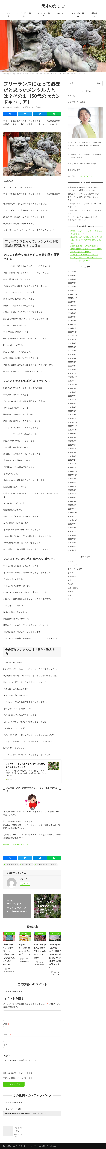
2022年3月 (72, 283)
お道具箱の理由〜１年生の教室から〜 (85, 246)
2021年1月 (72, 328)
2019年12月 (73, 377)
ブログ (70, 573)
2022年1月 (72, 290)
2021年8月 (72, 302)
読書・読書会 (73, 588)
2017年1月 (72, 509)
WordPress (51, 1146)
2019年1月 (72, 418)
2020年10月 (73, 339)
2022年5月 (72, 279)
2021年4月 (72, 317)
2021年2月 (72, 324)
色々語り (71, 584)
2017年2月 (72, 505)
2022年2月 (72, 287)
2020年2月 (72, 369)
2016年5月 (72, 539)
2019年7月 (72, 396)
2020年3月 (72, 366)
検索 (99, 83)
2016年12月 (73, 513)
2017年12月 (73, 467)
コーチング (72, 565)
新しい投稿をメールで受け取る (19, 1078)
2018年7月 (72, 441)
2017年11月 (73, 471)
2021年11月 (73, 298)
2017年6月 (72, 490)
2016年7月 (72, 531)
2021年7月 (72, 305)
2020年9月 (72, 343)
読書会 (70, 591)
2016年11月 (73, 516)
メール (7, 1034)
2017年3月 (72, 501)
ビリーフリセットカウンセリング (46, 864)
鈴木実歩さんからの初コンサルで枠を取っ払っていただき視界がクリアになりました (86, 240)
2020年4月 (72, 362)
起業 (69, 595)
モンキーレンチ (30, 1146)
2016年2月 (72, 550)
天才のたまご (53, 5)
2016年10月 (73, 520)
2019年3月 (72, 411)
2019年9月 (72, 388)
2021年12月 (73, 294)
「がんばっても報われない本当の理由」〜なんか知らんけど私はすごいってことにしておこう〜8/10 (86, 258)
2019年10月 (73, 385)
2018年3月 (72, 456)
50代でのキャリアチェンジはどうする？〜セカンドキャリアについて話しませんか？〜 (84, 197)
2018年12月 (73, 422)
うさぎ (70, 561)
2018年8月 (72, 437)
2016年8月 (72, 528)
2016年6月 (72, 535)
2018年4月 (72, 452)
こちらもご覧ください (83, 176)
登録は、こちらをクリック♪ (15, 844)
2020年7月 (72, 351)
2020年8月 (72, 347)
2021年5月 (72, 313)
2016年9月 (72, 524)
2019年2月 (72, 415)
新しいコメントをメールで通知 (19, 1073)
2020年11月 (73, 336)
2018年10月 (73, 430)
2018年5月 (72, 449)
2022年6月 (72, 275)
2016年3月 (72, 546)
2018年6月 (72, 445)
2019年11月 (73, 381)
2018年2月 (72, 460)
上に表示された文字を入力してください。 (21, 1060)
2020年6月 (72, 354)
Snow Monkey (9, 1146)
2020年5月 (72, 358)
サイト (6, 1045)
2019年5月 (72, 403)
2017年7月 (72, 486)
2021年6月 (72, 309)
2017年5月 (72, 494)
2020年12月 (73, 332)
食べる (70, 599)
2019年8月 (72, 392)
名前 (6, 1024)
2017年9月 (72, 479)
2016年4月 (72, 543)
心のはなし (39, 107)
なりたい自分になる (11, 864)
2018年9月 (72, 433)
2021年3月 (72, 321)
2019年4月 (72, 407)
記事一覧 (25, 884)
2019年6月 (72, 400)
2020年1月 (72, 373)
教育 (69, 580)
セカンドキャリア (27, 864)
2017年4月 (72, 497)
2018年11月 (73, 426)
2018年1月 (72, 464)
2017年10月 (73, 475)
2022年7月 (72, 272)
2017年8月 (72, 482)
